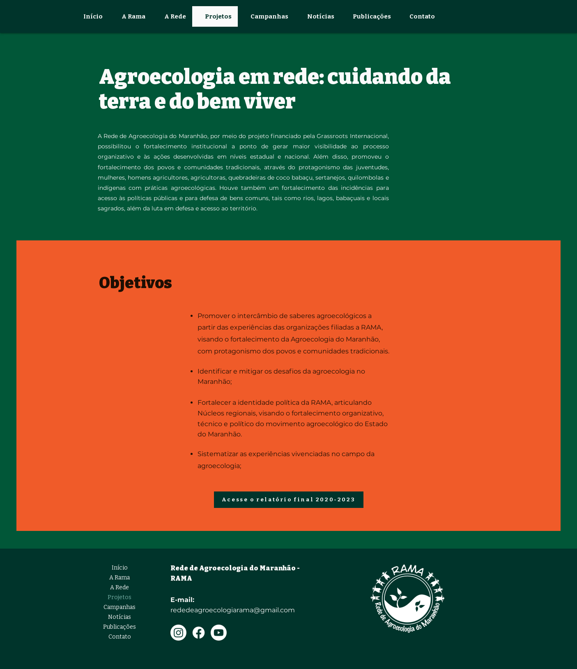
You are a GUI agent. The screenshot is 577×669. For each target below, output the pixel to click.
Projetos (119, 597)
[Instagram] (178, 633)
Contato (119, 636)
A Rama (119, 577)
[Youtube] (219, 633)
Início (120, 567)
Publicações (119, 626)
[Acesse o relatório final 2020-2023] (288, 499)
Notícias (119, 617)
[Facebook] (199, 633)
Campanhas (119, 607)
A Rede (119, 587)
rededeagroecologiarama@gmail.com (232, 610)
